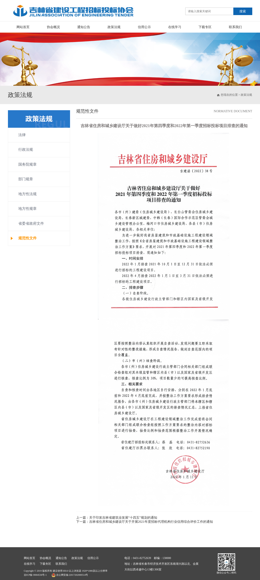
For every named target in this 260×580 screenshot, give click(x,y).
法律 (22, 135)
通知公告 (83, 27)
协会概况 (53, 27)
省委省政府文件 (31, 223)
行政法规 (25, 149)
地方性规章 (27, 209)
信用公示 (144, 27)
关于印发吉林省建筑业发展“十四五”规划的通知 (123, 517)
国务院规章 (27, 164)
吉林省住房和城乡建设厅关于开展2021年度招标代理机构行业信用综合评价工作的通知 (151, 521)
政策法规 (114, 27)
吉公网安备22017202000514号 (70, 575)
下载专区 (205, 27)
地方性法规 (27, 194)
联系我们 (235, 27)
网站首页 (23, 27)
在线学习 (174, 27)
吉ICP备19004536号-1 (35, 574)
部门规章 (25, 179)
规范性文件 (27, 238)
